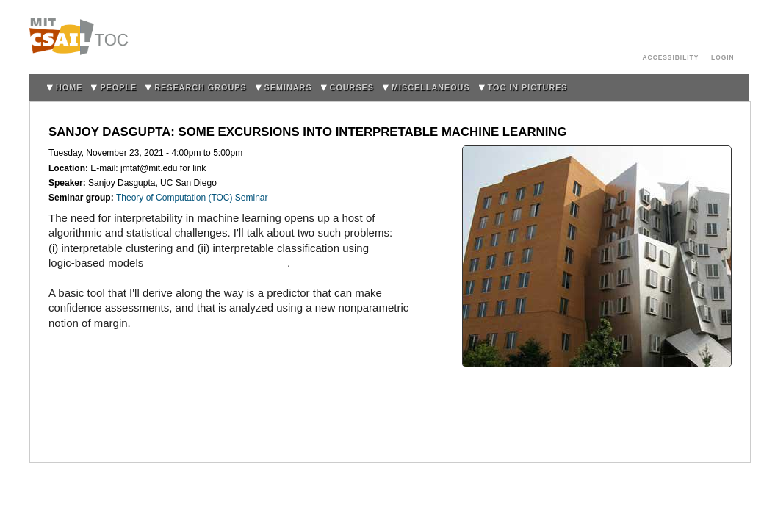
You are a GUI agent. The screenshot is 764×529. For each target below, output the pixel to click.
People (118, 87)
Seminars (288, 87)
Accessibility (671, 57)
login (723, 57)
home (69, 87)
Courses (352, 87)
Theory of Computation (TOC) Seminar (192, 197)
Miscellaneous (431, 87)
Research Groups (200, 87)
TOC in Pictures (528, 87)
